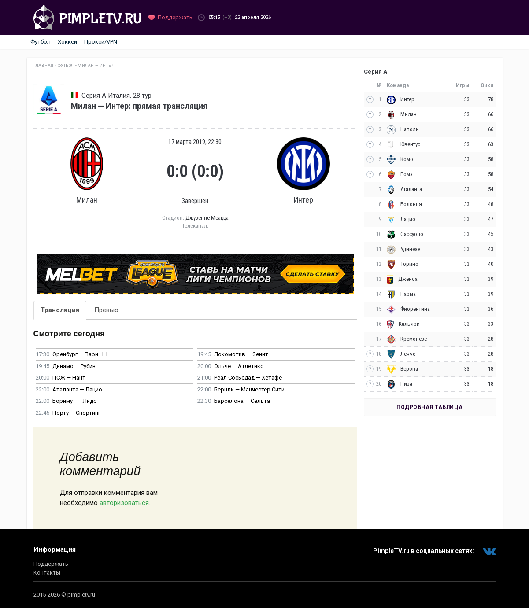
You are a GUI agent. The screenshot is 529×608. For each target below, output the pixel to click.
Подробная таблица (429, 407)
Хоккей (67, 41)
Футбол (40, 41)
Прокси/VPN (100, 41)
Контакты (46, 572)
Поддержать (50, 563)
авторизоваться (124, 503)
